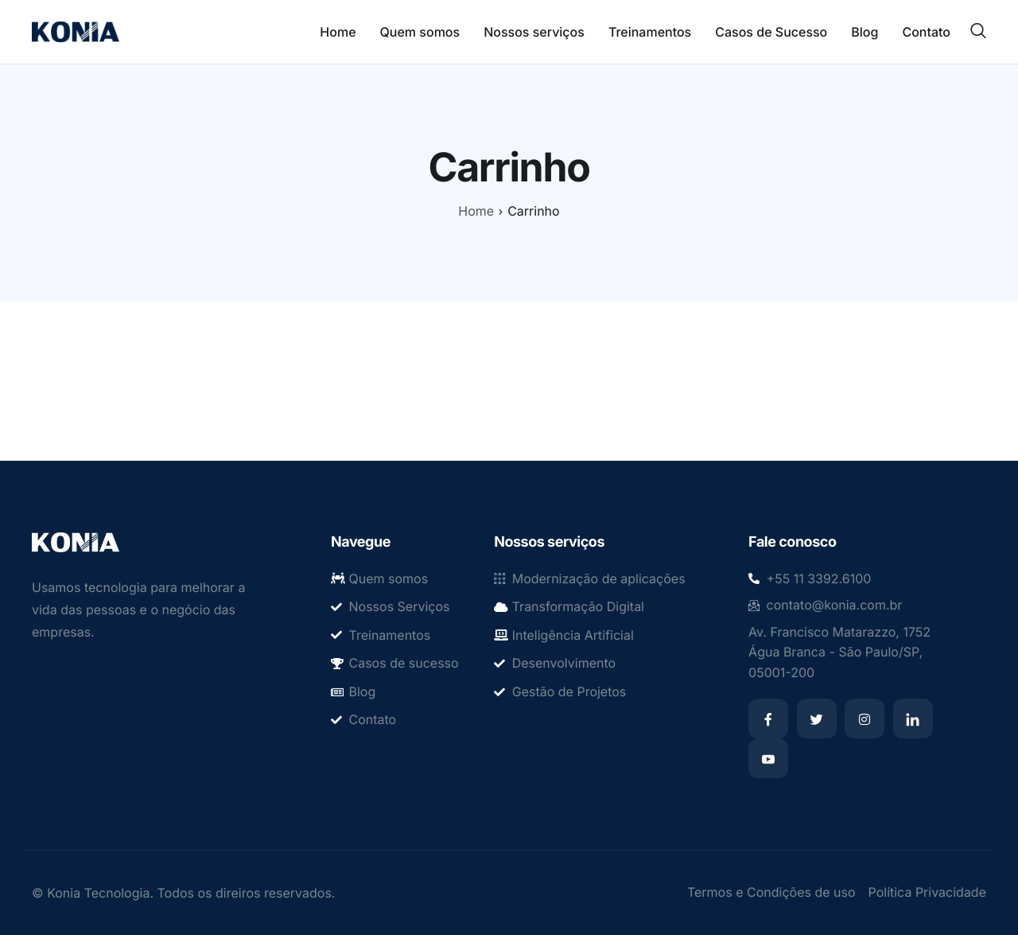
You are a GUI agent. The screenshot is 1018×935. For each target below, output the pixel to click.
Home (338, 31)
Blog (864, 31)
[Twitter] (817, 718)
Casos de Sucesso (771, 31)
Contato (926, 31)
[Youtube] (768, 758)
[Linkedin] (913, 718)
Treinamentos (649, 31)
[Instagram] (864, 718)
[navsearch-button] (978, 31)
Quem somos (420, 31)
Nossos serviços (534, 31)
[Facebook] (768, 718)
